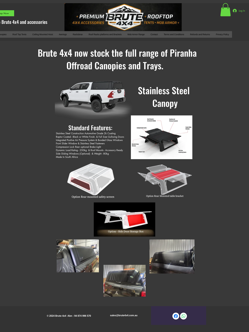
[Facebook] (175, 316)
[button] (225, 9)
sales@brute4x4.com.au (123, 315)
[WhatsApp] (183, 316)
